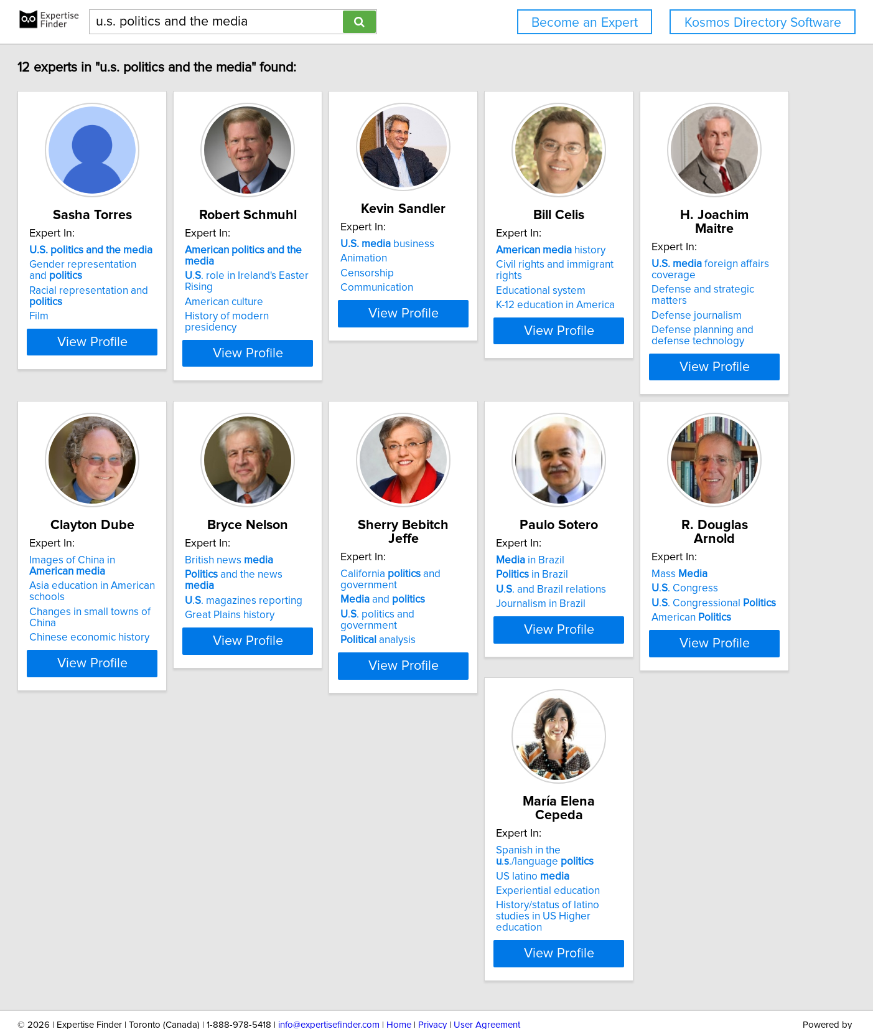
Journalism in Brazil (120, 864)
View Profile (153, 342)
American (302, 864)
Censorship (475, 273)
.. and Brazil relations (130, 849)
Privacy (432, 984)
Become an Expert (584, 22)
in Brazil (109, 820)
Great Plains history (493, 579)
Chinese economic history (322, 601)
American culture (301, 279)
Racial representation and (152, 290)
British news (493, 535)
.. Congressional (324, 849)
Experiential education (501, 861)
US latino (485, 846)
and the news (513, 549)
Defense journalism (120, 575)
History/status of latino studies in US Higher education (524, 881)
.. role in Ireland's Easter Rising (339, 264)
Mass (290, 820)
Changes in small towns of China (337, 587)
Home (398, 984)
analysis (673, 590)
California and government (685, 541)
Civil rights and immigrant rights (708, 264)
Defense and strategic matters (145, 560)
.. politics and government (701, 575)
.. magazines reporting (507, 564)
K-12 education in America (694, 293)
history (690, 250)
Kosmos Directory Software (762, 22)
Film (85, 305)
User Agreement (487, 984)
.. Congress (295, 834)
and (677, 560)
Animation (472, 258)
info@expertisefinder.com (329, 984)
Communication (485, 287)
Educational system (680, 279)
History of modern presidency (331, 293)
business (496, 244)
